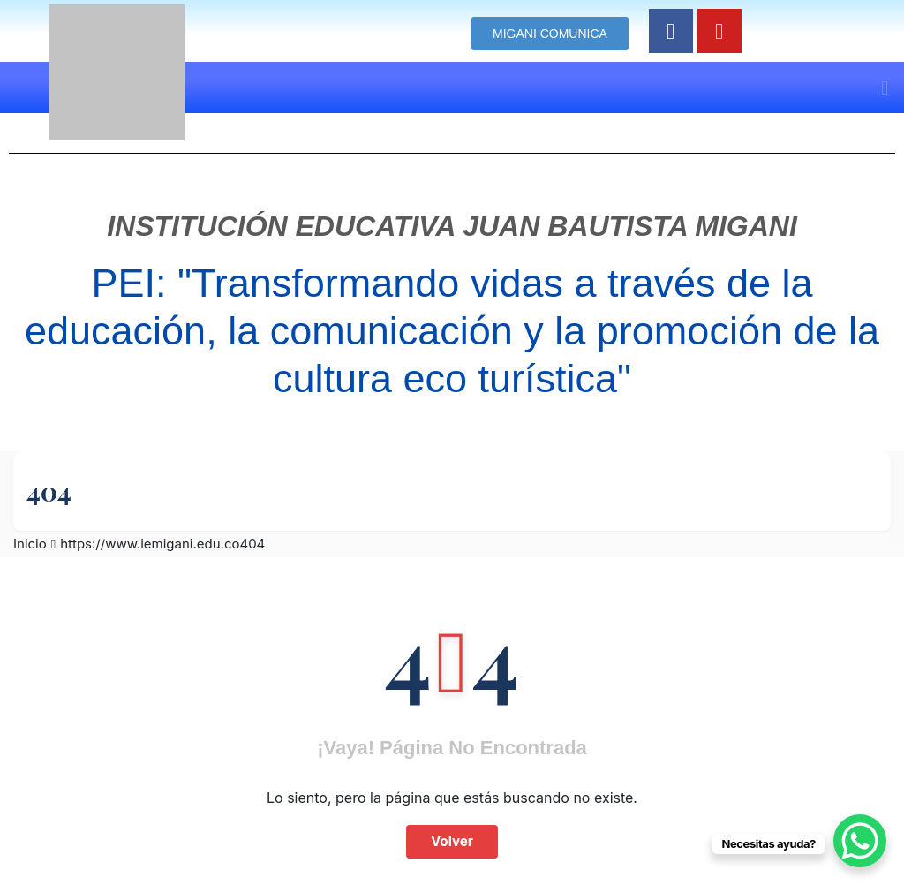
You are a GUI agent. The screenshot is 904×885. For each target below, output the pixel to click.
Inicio (30, 543)
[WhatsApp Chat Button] (859, 840)
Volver (452, 841)
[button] (885, 87)
